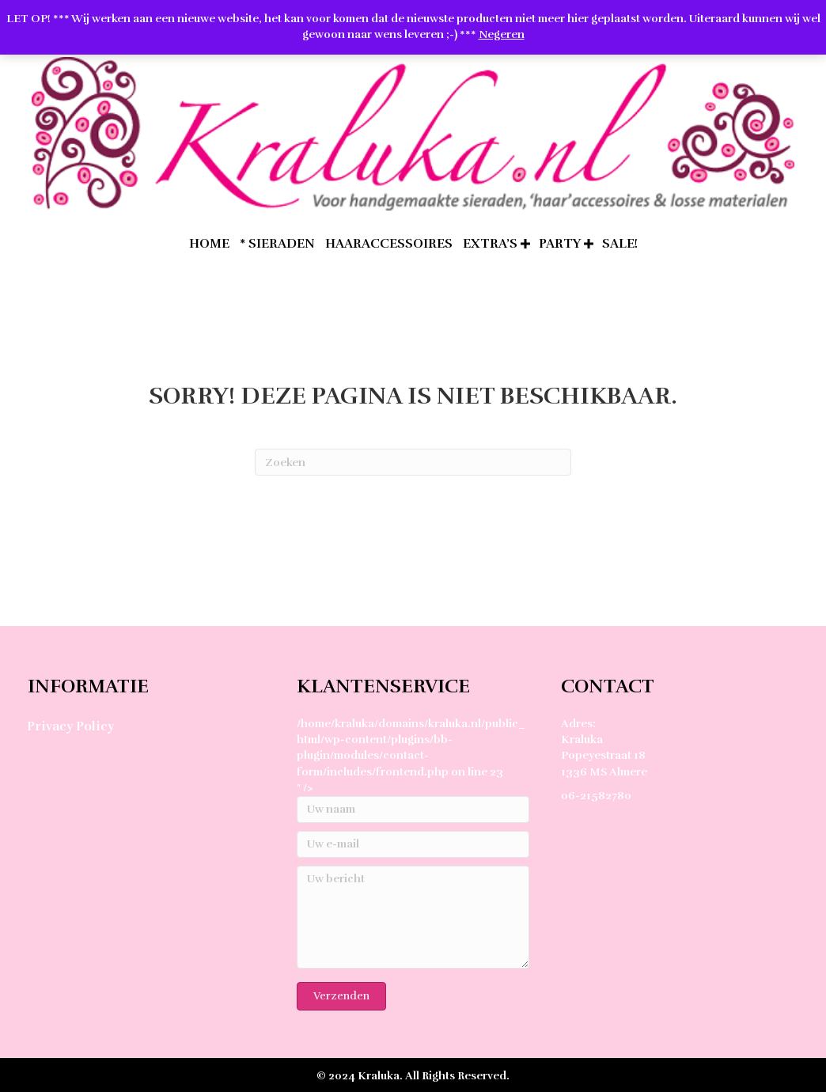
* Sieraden (277, 244)
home (209, 244)
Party (560, 244)
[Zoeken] (413, 462)
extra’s (490, 244)
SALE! (620, 244)
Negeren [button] (502, 34)
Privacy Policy (70, 726)
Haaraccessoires (389, 244)
